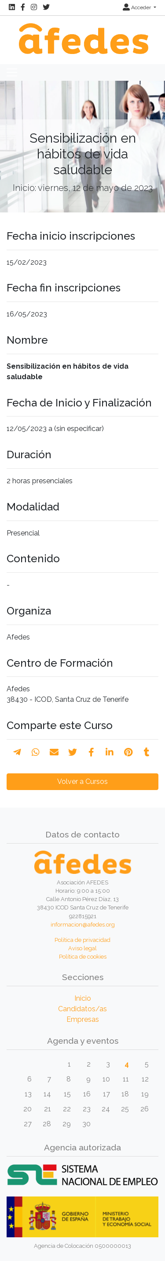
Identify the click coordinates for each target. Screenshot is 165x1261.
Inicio (82, 998)
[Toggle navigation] (12, 72)
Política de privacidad (82, 940)
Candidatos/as (82, 1009)
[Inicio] (82, 34)
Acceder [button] (137, 7)
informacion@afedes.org (83, 924)
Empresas (82, 1019)
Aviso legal (82, 948)
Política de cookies (82, 956)
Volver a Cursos (82, 781)
